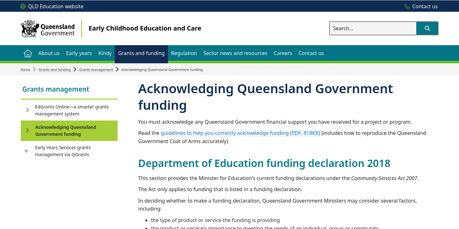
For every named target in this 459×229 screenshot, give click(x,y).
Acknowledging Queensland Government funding (65, 130)
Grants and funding (55, 69)
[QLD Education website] (52, 6)
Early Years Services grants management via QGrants (63, 150)
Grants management (96, 69)
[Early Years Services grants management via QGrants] (26, 151)
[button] (427, 28)
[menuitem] (27, 53)
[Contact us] (419, 6)
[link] (69, 90)
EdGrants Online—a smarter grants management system (72, 110)
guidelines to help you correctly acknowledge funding (240, 132)
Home (25, 69)
